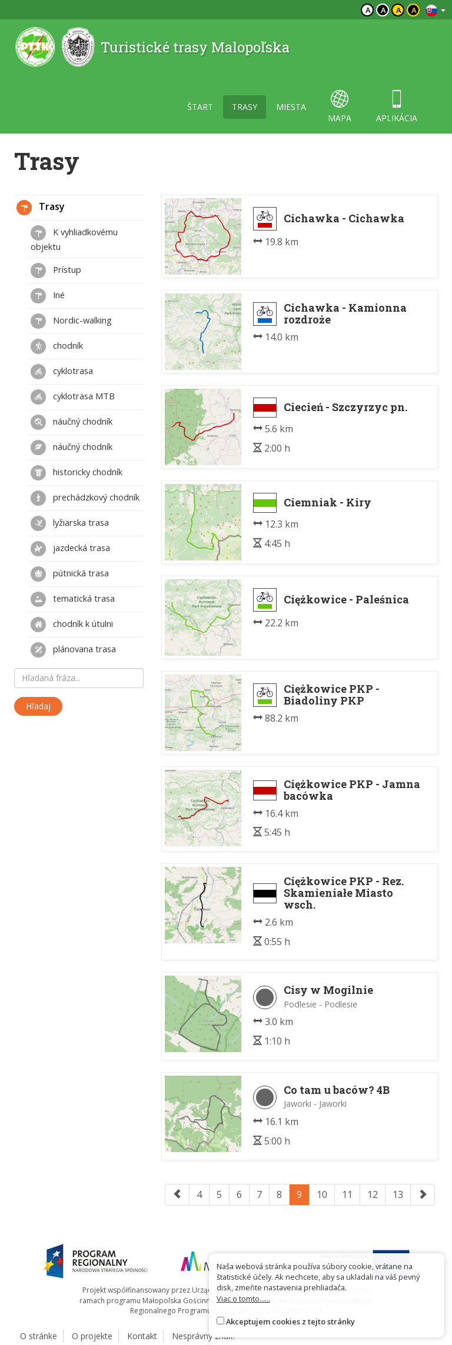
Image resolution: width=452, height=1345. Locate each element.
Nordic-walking (71, 321)
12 (372, 1194)
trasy (244, 106)
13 (398, 1194)
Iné (48, 295)
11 (347, 1194)
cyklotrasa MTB (73, 397)
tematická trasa (73, 599)
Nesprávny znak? (204, 1335)
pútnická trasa (70, 574)
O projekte (92, 1335)
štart (200, 106)
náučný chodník (71, 422)
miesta (291, 106)
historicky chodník (76, 472)
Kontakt (142, 1335)
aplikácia (396, 107)
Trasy (40, 207)
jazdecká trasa (70, 548)
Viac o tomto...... (243, 1298)
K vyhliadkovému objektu (74, 238)
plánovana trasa (73, 650)
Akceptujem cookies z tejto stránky (290, 1321)
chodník (57, 346)
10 (322, 1194)
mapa (339, 107)
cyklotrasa (62, 371)
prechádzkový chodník (85, 498)
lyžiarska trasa (70, 523)
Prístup (56, 270)
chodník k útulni (72, 624)
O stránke (38, 1335)
